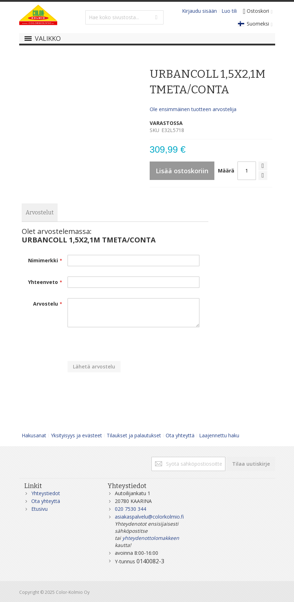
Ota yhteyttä (180, 435)
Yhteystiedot (45, 493)
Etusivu (39, 508)
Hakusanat (34, 435)
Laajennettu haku (219, 435)
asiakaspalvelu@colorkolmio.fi (149, 516)
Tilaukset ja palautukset (134, 435)
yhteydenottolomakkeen (150, 538)
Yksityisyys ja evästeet (76, 435)
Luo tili (229, 10)
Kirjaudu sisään (199, 10)
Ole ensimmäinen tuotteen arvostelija (193, 109)
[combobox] (124, 17)
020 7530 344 (130, 508)
